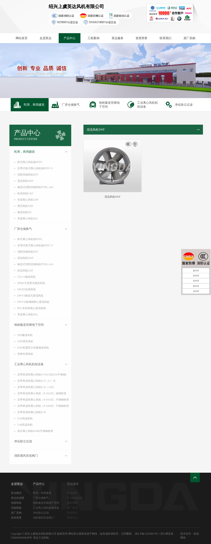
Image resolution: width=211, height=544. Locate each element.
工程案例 (93, 38)
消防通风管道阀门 (17, 455)
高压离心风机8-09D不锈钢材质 (26, 431)
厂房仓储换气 (14, 228)
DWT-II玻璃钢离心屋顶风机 (25, 301)
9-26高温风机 (16, 418)
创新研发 (18, 502)
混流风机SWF (17, 180)
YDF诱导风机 (16, 341)
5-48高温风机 (16, 424)
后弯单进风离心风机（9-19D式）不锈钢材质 (34, 405)
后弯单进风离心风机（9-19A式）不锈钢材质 (34, 399)
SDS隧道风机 (16, 335)
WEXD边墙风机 (18, 289)
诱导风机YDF (16, 206)
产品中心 (69, 38)
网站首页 (22, 38)
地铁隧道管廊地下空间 (20, 324)
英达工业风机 (41, 537)
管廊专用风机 (16, 353)
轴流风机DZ (16, 212)
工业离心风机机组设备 (20, 364)
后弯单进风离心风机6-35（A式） (28, 387)
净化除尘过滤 (14, 441)
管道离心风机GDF (19, 199)
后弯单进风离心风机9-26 (23, 412)
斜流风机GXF (16, 193)
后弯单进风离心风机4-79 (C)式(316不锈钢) (33, 374)
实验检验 (18, 507)
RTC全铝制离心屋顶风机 (23, 308)
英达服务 (117, 38)
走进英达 (45, 38)
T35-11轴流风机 (18, 276)
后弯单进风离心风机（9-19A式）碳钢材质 (33, 393)
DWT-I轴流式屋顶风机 (22, 295)
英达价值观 (19, 497)
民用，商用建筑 (15, 151)
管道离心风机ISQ (19, 218)
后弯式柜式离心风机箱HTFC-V (27, 168)
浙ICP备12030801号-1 (147, 533)
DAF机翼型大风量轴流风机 (24, 347)
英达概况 (18, 492)
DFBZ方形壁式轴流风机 (22, 283)
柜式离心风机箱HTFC (21, 162)
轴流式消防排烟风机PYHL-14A (27, 187)
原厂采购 (189, 38)
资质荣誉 (141, 38)
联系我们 (165, 38)
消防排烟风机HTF (19, 174)
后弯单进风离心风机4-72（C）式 (28, 380)
